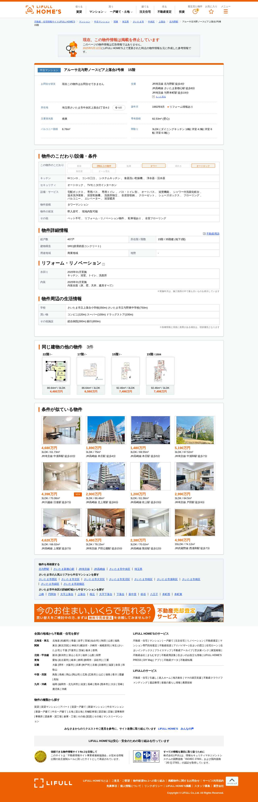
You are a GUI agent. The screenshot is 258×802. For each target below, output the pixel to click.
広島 (84, 674)
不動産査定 (164, 11)
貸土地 (79, 711)
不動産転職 (186, 660)
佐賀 (83, 684)
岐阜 (73, 660)
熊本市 (104, 684)
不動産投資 (165, 645)
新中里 (132, 594)
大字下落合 (105, 594)
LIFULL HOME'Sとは (95, 780)
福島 (117, 640)
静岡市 (88, 660)
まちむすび (153, 655)
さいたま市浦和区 (167, 579)
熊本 (97, 684)
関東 (116, 21)
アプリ (158, 660)
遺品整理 (154, 682)
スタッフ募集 (202, 785)
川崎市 (93, 645)
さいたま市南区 (191, 579)
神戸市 (85, 664)
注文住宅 (145, 11)
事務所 (39, 716)
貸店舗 (102, 711)
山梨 (91, 655)
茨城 (81, 650)
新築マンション (96, 706)
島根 (61, 674)
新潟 (54, 655)
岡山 (68, 674)
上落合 (162, 21)
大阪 (54, 664)
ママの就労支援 (192, 677)
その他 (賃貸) (85, 716)
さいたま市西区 (48, 579)
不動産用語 (213, 233)
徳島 (108, 674)
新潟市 (62, 655)
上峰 (41, 594)
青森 (73, 640)
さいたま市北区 (70, 579)
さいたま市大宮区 (94, 579)
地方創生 (177, 677)
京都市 (102, 664)
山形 (110, 640)
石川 (78, 655)
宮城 (87, 640)
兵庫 (78, 664)
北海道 (56, 640)
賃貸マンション (49, 706)
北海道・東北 (41, 640)
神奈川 (75, 645)
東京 (54, 645)
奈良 (117, 664)
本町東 (178, 594)
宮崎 (120, 684)
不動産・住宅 (140, 640)
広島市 (92, 674)
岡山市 (76, 674)
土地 (71, 711)
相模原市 (104, 645)
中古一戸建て (59, 711)
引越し (153, 677)
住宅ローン (212, 645)
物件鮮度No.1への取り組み (149, 780)
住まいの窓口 (197, 645)
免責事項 (111, 785)
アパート (65, 706)
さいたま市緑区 (50, 583)
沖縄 (64, 689)
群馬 (95, 650)
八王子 (154, 594)
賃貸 (79, 11)
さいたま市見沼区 (119, 579)
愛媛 (121, 674)
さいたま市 (138, 21)
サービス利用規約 (213, 780)
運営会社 (218, 785)
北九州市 (73, 684)
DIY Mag (147, 660)
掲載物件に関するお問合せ (184, 780)
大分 (113, 684)
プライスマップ (162, 650)
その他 (97, 716)
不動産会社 (139, 655)
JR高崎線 (99, 568)
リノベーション (195, 640)
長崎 (90, 684)
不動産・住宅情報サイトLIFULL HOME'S (54, 21)
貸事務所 (119, 711)
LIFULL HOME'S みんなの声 (176, 728)
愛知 (54, 660)
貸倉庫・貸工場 (53, 716)
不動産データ (171, 660)
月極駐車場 (91, 711)
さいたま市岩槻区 (73, 583)
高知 (56, 679)
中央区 (151, 21)
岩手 (80, 640)
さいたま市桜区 (143, 579)
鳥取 (54, 674)
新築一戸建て (42, 711)
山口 (101, 674)
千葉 (64, 650)
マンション (84, 21)
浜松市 (97, 660)
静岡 (80, 660)
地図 (120, 107)
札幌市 (64, 640)
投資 (182, 11)
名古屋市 (63, 660)
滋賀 (111, 664)
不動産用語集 (168, 655)
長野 (98, 655)
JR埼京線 (84, 568)
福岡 (54, 684)
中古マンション (102, 21)
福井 (84, 655)
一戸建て (168, 640)
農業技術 (187, 682)
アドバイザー (180, 645)
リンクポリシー (153, 785)
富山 (71, 655)
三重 (106, 660)
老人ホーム (165, 677)
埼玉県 (125, 21)
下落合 (120, 594)
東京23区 (64, 645)
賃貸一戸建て (79, 706)
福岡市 (62, 684)
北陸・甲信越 (41, 655)
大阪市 (69, 664)
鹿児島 (56, 689)
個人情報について (130, 785)
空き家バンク (202, 650)
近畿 (36, 664)
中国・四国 (40, 674)
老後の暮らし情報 (171, 682)
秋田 (103, 640)
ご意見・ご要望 (120, 780)
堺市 (61, 664)
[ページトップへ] (232, 781)
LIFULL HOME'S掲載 (178, 785)
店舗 (110, 711)
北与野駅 (173, 21)
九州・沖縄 (40, 684)
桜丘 (92, 594)
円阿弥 (52, 594)
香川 (114, 674)
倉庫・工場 (70, 716)
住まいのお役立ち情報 (190, 655)
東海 (36, 660)
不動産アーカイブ (183, 650)
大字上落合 (66, 594)
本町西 (166, 594)
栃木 (88, 650)
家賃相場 (216, 650)
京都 (94, 664)
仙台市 (94, 640)
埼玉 (114, 645)
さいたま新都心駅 (63, 568)
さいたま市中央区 (119, 568)
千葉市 (72, 650)
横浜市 (83, 645)
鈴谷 (143, 594)
